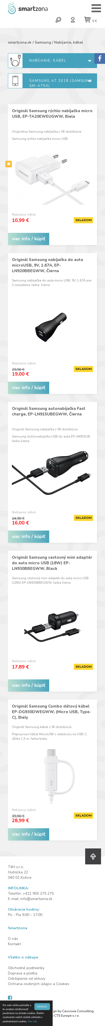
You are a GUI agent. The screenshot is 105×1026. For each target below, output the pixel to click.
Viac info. (33, 1021)
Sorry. (99, 58)
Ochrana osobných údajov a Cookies (38, 983)
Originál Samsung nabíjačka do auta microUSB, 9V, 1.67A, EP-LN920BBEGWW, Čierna (47, 265)
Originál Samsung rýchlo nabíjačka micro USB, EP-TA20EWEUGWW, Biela (52, 113)
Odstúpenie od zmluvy (26, 978)
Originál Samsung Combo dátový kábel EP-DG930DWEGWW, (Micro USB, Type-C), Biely (51, 712)
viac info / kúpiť (28, 239)
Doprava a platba (22, 973)
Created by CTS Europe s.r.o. (59, 1016)
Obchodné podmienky (26, 967)
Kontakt (14, 944)
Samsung (43, 42)
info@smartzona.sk (36, 898)
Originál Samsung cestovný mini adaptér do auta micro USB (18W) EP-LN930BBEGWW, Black (52, 563)
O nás (13, 938)
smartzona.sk (19, 42)
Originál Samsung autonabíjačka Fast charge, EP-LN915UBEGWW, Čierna (48, 411)
